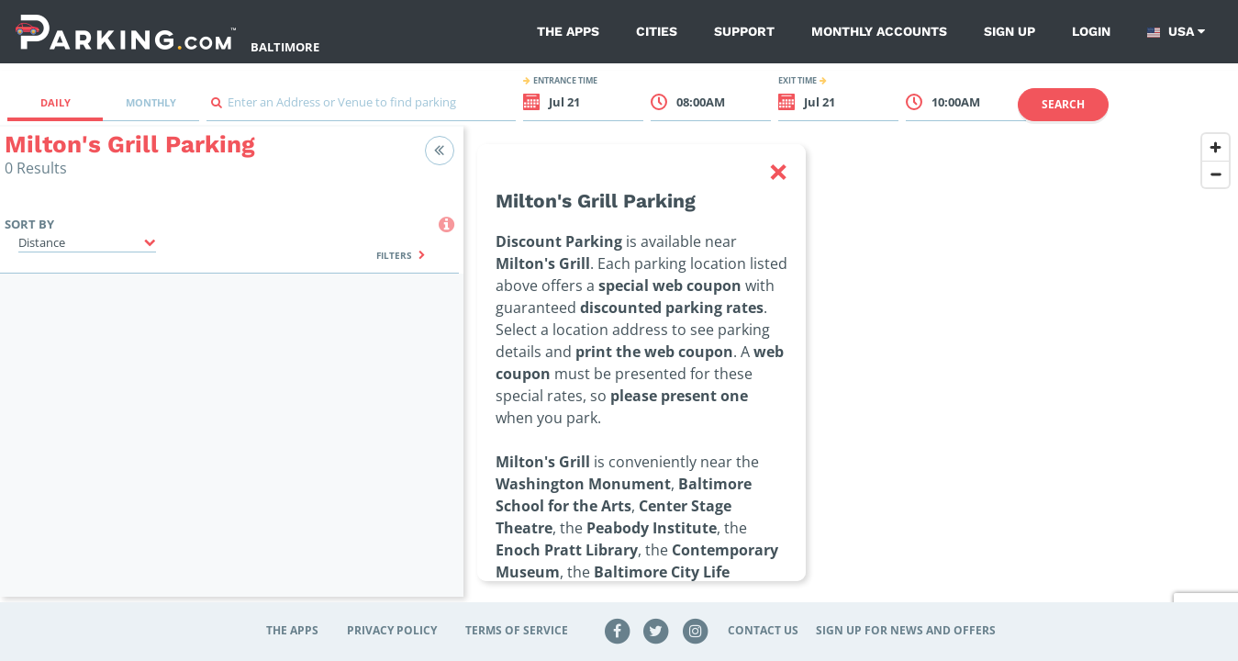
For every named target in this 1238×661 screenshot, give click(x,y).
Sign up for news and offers (906, 630)
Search (1063, 104)
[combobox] (361, 107)
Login (1091, 31)
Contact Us (763, 630)
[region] (850, 373)
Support (744, 31)
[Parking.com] (126, 31)
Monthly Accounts (879, 31)
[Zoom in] (1215, 147)
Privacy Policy (392, 630)
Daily (55, 102)
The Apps (568, 31)
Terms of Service (516, 630)
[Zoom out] (1215, 174)
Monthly (151, 102)
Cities (656, 31)
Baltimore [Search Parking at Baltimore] (285, 47)
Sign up (1009, 31)
